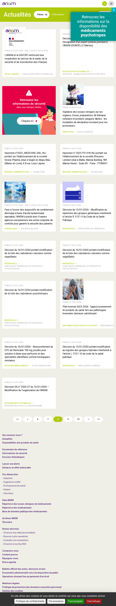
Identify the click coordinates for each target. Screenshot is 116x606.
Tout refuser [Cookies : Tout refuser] (93, 601)
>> (98, 419)
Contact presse (10, 554)
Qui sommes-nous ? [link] (12, 435)
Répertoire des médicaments (17, 507)
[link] (9, 3)
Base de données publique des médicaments (24, 511)
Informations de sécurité (14, 453)
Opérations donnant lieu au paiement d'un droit (25, 576)
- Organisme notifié (11, 482)
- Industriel (7, 478)
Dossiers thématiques (13, 457)
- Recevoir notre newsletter (15, 536)
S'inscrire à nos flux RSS (14, 544)
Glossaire (7, 522)
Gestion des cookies (12, 591)
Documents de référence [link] (14, 449)
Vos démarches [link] (10, 474)
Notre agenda (9, 562)
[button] (104, 3)
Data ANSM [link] (8, 500)
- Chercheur (7, 493)
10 (78, 419)
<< (17, 419)
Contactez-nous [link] (10, 551)
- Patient (6, 489)
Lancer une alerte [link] (11, 464)
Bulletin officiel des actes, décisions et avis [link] (23, 569)
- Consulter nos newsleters (15, 540)
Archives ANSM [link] (10, 518)
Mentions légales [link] (11, 583)
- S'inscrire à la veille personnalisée (18, 532)
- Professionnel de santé (14, 486)
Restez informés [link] (10, 529)
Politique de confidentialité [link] (30, 601)
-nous (10, 558)
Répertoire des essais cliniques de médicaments (26, 504)
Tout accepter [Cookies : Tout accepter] (75, 601)
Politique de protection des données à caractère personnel (31, 587)
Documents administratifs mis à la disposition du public (30, 573)
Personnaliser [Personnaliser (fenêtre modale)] (56, 601)
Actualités (7, 439)
